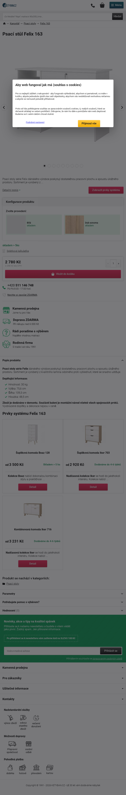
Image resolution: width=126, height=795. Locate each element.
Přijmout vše (89, 123)
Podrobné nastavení (35, 122)
